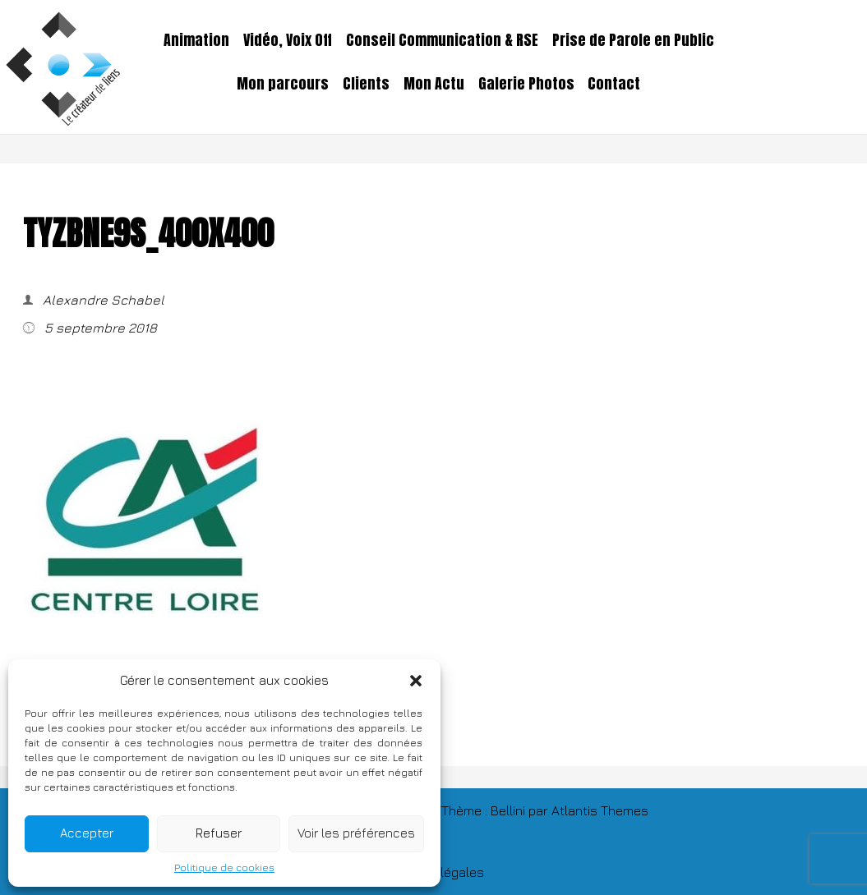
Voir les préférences (356, 833)
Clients (366, 83)
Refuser (219, 833)
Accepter (86, 833)
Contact (614, 83)
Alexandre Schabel (101, 299)
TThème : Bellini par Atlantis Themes (541, 810)
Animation (196, 40)
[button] (416, 680)
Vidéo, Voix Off (287, 40)
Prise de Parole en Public (633, 40)
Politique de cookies (224, 867)
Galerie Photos (526, 83)
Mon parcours (283, 83)
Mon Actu (434, 83)
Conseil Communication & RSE (442, 40)
